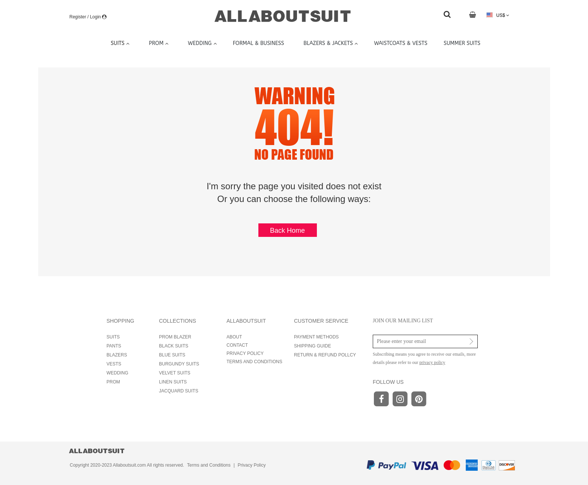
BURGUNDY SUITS (179, 364)
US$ (497, 15)
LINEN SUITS (173, 382)
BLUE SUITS (172, 355)
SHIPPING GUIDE (312, 346)
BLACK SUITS (173, 346)
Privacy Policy (252, 465)
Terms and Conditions (209, 465)
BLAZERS (116, 355)
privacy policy (432, 362)
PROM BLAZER (175, 337)
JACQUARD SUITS (178, 391)
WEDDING (117, 373)
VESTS (113, 364)
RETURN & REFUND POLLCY (325, 355)
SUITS (113, 337)
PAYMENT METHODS (316, 337)
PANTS (113, 346)
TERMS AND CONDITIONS (254, 361)
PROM (113, 382)
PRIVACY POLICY (245, 353)
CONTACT (237, 345)
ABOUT (234, 337)
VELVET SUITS (174, 373)
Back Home (287, 230)
